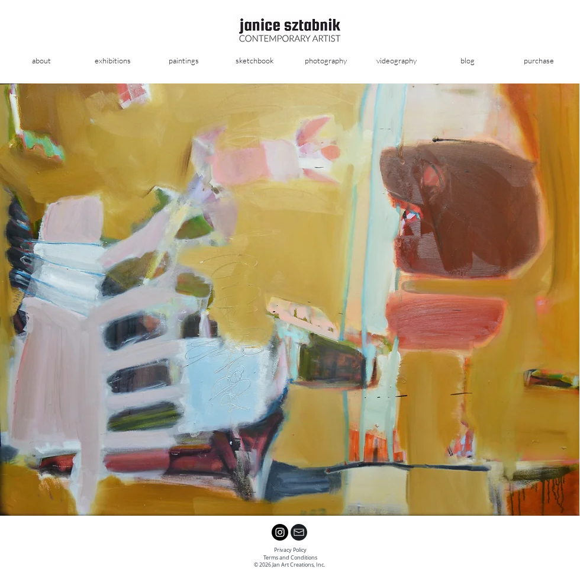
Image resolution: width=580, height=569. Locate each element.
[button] (183, 61)
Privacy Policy (290, 550)
